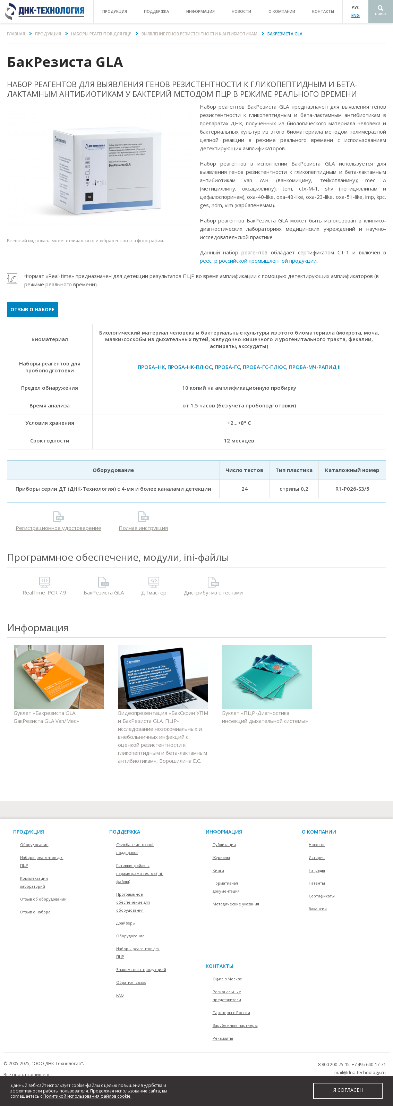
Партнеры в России (231, 1012)
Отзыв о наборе (32, 309)
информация (200, 11)
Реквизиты (223, 1038)
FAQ (120, 995)
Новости (241, 11)
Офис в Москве (227, 978)
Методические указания (236, 903)
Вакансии (318, 908)
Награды (317, 870)
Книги (218, 870)
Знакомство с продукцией (141, 969)
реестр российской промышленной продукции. (259, 260)
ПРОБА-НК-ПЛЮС (190, 366)
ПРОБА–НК (151, 366)
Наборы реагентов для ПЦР (101, 34)
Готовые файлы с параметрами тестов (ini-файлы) (139, 873)
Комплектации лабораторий (34, 882)
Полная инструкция (143, 527)
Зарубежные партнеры (235, 1025)
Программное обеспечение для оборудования (133, 902)
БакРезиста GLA (104, 592)
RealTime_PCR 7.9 (44, 592)
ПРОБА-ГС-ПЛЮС (264, 366)
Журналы (221, 857)
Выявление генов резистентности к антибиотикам (199, 34)
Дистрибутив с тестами (213, 592)
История (317, 857)
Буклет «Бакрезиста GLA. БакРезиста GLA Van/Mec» (59, 685)
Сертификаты (322, 895)
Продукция (48, 34)
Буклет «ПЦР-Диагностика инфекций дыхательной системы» (267, 685)
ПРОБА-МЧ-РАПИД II (315, 366)
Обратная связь (131, 982)
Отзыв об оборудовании (43, 899)
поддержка (156, 11)
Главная (16, 34)
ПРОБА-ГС (227, 366)
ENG (355, 15)
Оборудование (34, 844)
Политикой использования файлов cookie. (87, 1096)
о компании (281, 11)
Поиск (380, 13)
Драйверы (126, 923)
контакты (323, 11)
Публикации (224, 844)
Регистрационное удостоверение (58, 527)
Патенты (317, 883)
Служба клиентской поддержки (135, 848)
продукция (114, 11)
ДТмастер (153, 592)
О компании (319, 831)
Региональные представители (227, 995)
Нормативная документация (226, 887)
